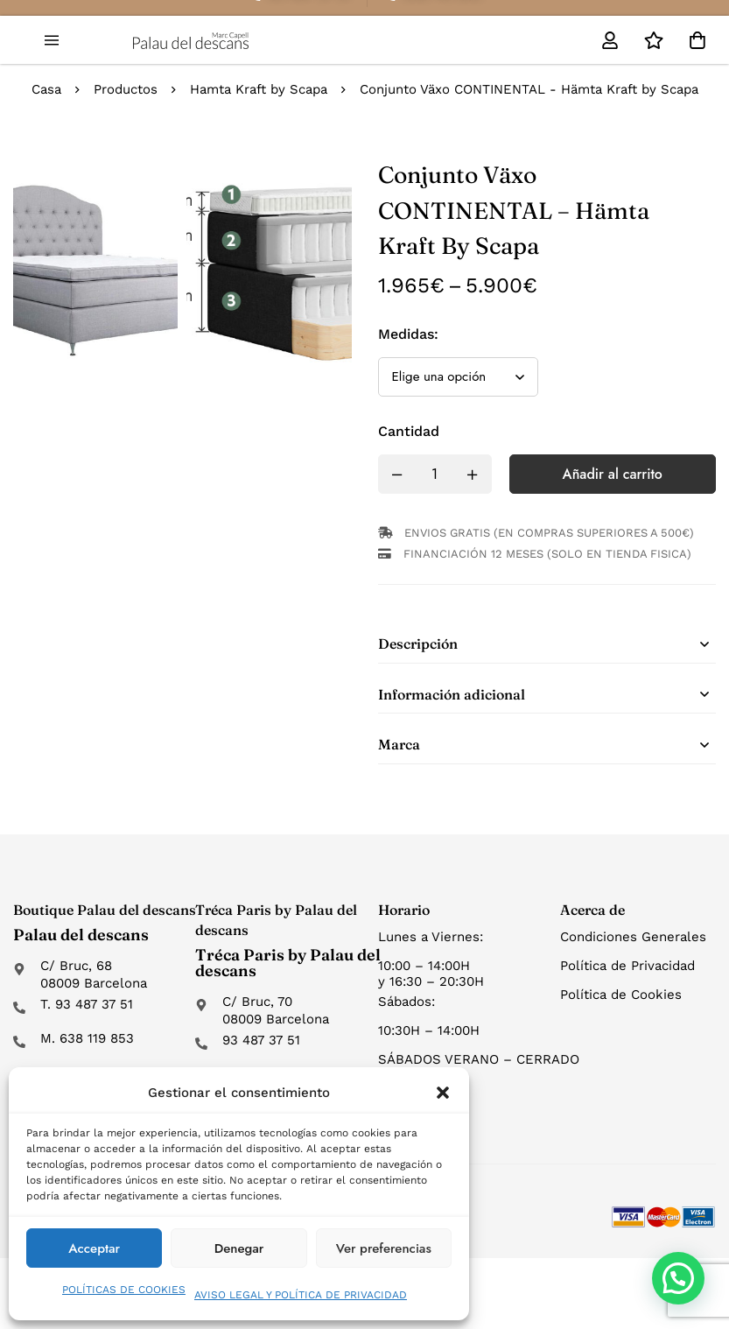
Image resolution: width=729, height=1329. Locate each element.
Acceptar (94, 1248)
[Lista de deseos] (654, 40)
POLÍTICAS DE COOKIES (124, 1289)
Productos (126, 89)
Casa (46, 89)
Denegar (239, 1248)
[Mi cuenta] (610, 40)
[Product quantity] (435, 474)
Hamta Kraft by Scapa (258, 89)
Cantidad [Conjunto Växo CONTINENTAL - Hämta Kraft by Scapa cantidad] (408, 431)
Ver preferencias (383, 1248)
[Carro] (697, 40)
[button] (443, 1092)
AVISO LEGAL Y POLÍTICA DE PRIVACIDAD (300, 1295)
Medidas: (408, 334)
